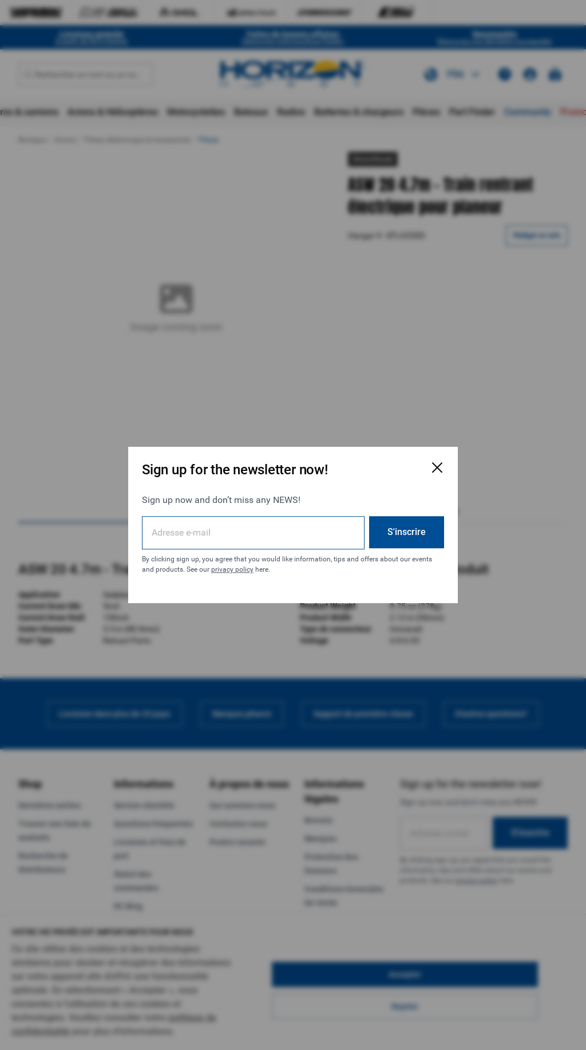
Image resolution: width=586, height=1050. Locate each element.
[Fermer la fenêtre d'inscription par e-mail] (437, 467)
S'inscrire (406, 531)
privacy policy (232, 569)
